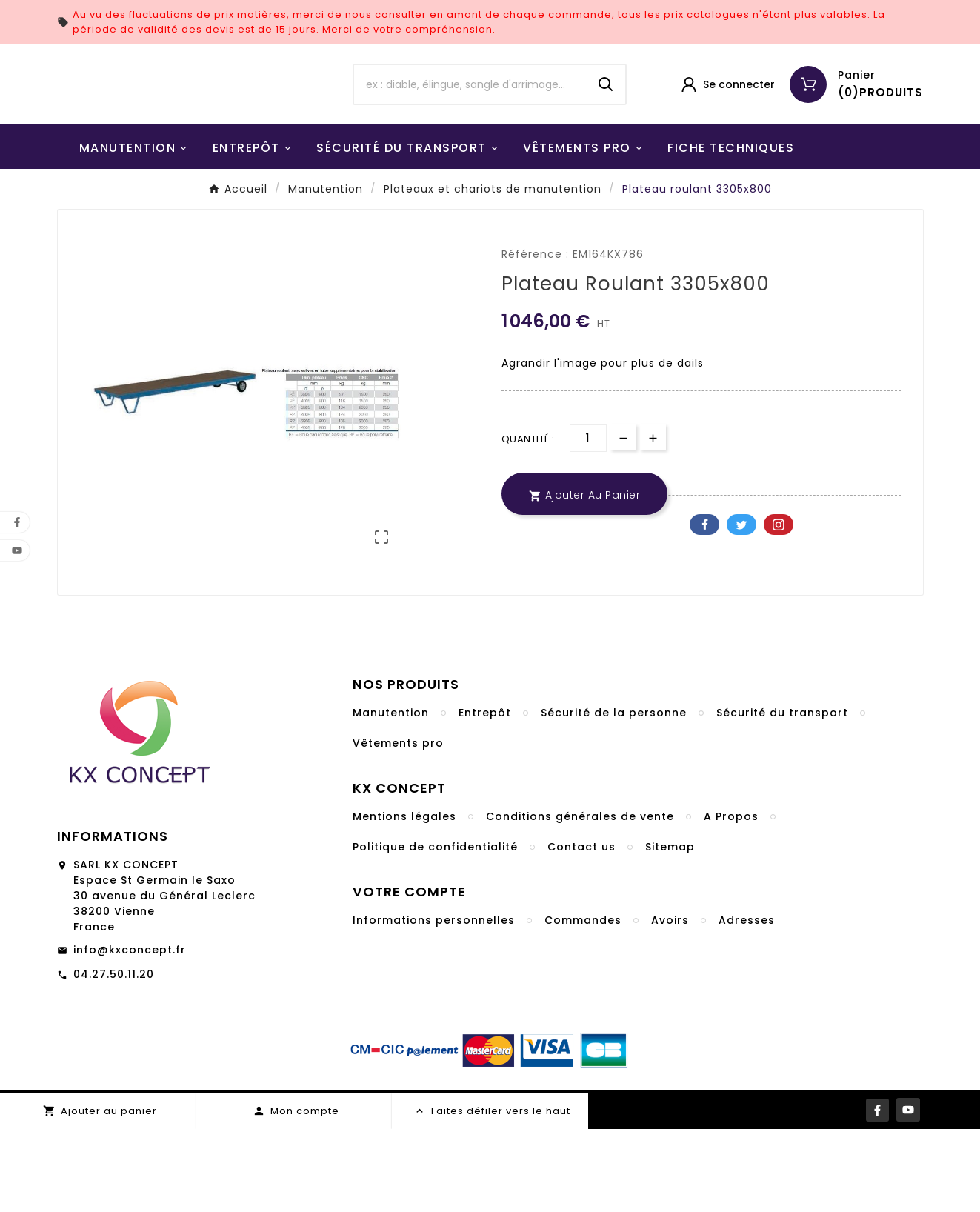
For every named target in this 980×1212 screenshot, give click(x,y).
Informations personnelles (434, 1003)
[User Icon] (727, 126)
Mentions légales (404, 899)
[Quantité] (588, 521)
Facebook (704, 607)
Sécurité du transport (782, 795)
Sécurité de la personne (614, 795)
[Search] (606, 126)
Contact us (581, 929)
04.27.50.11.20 (113, 1057)
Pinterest (778, 607)
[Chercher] (470, 126)
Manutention (391, 795)
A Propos (731, 899)
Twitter (741, 607)
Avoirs (670, 1003)
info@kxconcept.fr (129, 1032)
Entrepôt (485, 795)
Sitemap (670, 929)
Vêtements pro (398, 826)
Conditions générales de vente (580, 899)
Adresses (747, 1003)
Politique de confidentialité (435, 929)
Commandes (582, 1003)
